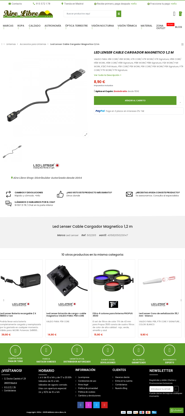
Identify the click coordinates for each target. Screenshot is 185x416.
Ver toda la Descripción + (107, 75)
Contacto (15, 3)
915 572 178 (41, 3)
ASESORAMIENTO (169, 360)
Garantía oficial (77, 359)
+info (134, 3)
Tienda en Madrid (72, 3)
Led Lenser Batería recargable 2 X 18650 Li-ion (20, 314)
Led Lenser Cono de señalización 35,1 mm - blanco (161, 314)
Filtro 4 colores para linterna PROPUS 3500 (115, 314)
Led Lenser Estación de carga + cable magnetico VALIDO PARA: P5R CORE (69, 314)
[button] (8, 27)
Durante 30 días (108, 360)
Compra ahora (15, 358)
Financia (46, 359)
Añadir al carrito (135, 100)
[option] (46, 95)
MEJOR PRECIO (139, 360)
